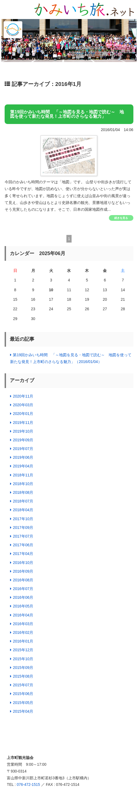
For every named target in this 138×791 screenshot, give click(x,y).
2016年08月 (23, 580)
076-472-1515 (28, 785)
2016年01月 (23, 641)
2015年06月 (23, 693)
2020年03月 (23, 405)
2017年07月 (23, 536)
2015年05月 (23, 702)
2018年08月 (23, 492)
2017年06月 (23, 545)
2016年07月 (23, 589)
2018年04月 (23, 510)
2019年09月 (23, 440)
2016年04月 (23, 615)
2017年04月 (23, 553)
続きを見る (121, 217)
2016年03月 (23, 624)
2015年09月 (23, 667)
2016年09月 (23, 571)
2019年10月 (23, 431)
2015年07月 (23, 685)
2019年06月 (23, 457)
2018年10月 (23, 484)
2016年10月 (23, 562)
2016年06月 (23, 597)
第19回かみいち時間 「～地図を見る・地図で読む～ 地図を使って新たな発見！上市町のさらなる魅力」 (67, 114)
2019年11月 (23, 422)
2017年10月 (23, 519)
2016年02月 (23, 632)
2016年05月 (23, 606)
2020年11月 (23, 396)
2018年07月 (23, 501)
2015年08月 (23, 676)
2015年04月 (23, 711)
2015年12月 (23, 650)
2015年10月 (23, 659)
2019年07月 (23, 448)
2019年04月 (23, 466)
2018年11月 (23, 475)
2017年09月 (23, 527)
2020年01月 (23, 413)
